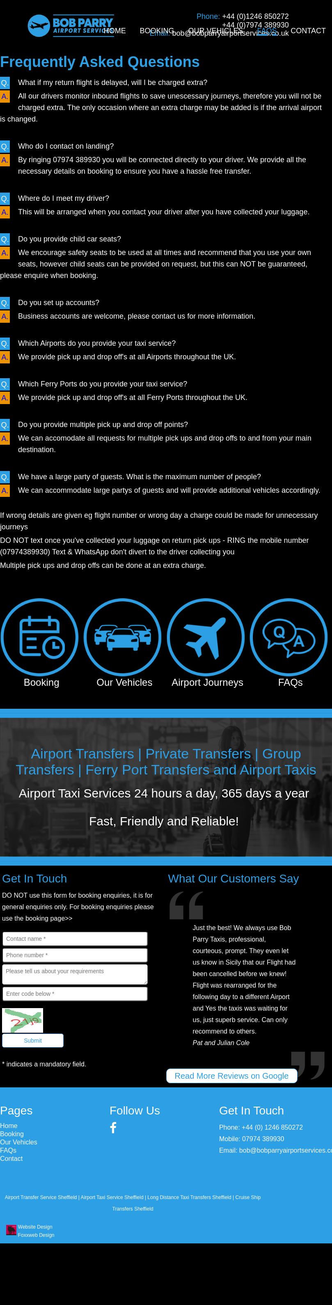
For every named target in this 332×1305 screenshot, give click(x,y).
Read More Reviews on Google (232, 1075)
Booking (157, 31)
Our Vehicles (215, 31)
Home (115, 31)
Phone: (209, 16)
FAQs (267, 31)
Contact (308, 31)
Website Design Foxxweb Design (35, 1231)
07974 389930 (263, 1138)
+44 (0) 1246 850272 (272, 1127)
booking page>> (49, 918)
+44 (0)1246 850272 (255, 16)
